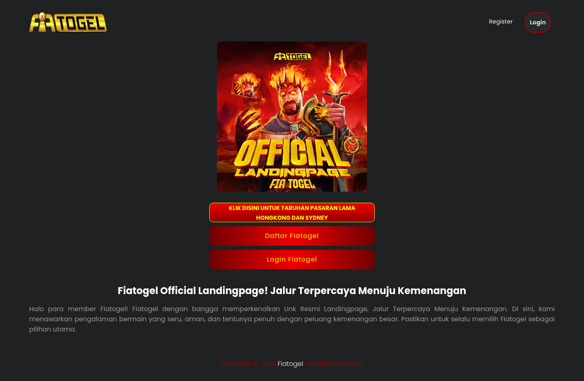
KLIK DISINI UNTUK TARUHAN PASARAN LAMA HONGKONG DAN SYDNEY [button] (292, 213)
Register (501, 21)
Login (538, 22)
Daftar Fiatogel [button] (292, 235)
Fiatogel (290, 363)
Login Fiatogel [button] (292, 259)
